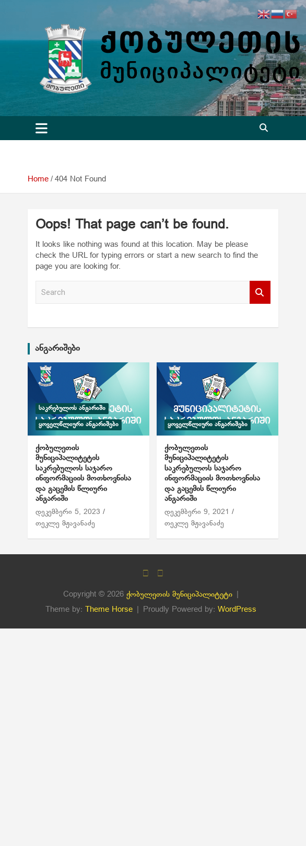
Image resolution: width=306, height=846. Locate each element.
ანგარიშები (57, 348)
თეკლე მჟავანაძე (65, 523)
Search (260, 292)
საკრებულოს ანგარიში (72, 408)
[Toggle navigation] (41, 128)
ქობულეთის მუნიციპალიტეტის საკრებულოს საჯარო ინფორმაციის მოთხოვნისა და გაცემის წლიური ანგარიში (83, 473)
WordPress (237, 609)
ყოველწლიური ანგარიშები (79, 424)
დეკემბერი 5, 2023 (68, 512)
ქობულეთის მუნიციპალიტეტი (179, 594)
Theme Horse (109, 609)
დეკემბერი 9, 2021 (196, 512)
